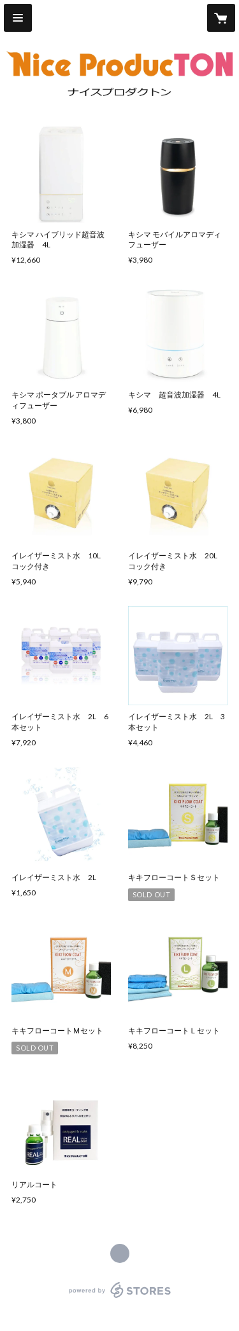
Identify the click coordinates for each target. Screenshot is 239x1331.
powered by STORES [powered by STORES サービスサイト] (119, 1298)
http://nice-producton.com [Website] (119, 1253)
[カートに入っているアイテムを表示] (221, 18)
